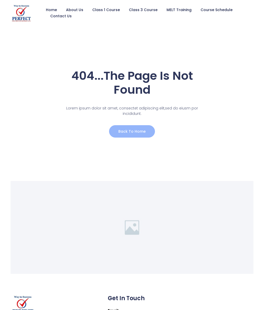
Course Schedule (217, 9)
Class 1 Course (106, 9)
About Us (74, 9)
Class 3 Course (143, 9)
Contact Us (61, 16)
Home (51, 9)
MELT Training (179, 9)
